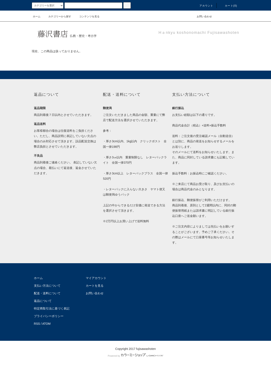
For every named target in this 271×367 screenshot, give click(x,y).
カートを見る (95, 285)
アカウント (203, 5)
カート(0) (228, 5)
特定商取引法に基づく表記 (51, 308)
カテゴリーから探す (57, 16)
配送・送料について (47, 293)
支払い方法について (47, 285)
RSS (37, 323)
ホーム (36, 16)
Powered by (135, 356)
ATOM (46, 323)
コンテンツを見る (87, 16)
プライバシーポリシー (49, 316)
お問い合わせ (202, 16)
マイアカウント (96, 278)
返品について (43, 301)
